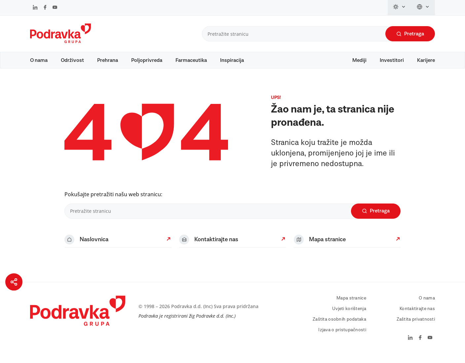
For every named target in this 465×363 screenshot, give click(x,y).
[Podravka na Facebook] (45, 8)
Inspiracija (232, 60)
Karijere (426, 60)
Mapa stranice (351, 304)
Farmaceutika (191, 60)
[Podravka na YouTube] (55, 8)
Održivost (72, 60)
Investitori (392, 60)
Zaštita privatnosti (416, 325)
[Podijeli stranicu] (13, 282)
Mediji (359, 60)
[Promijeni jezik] (423, 7)
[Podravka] (60, 41)
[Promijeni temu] (399, 7)
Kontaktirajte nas (417, 315)
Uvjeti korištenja (349, 315)
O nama (39, 60)
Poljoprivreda (146, 60)
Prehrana (107, 60)
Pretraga (410, 34)
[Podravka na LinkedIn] (35, 8)
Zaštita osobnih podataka (339, 325)
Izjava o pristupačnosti (342, 336)
